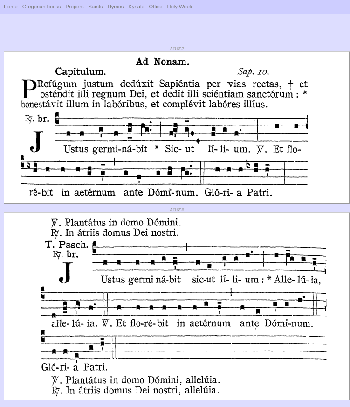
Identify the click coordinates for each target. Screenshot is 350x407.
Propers (74, 6)
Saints (96, 6)
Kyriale (136, 6)
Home (11, 6)
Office (156, 6)
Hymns (116, 6)
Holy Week (179, 6)
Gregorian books (41, 6)
